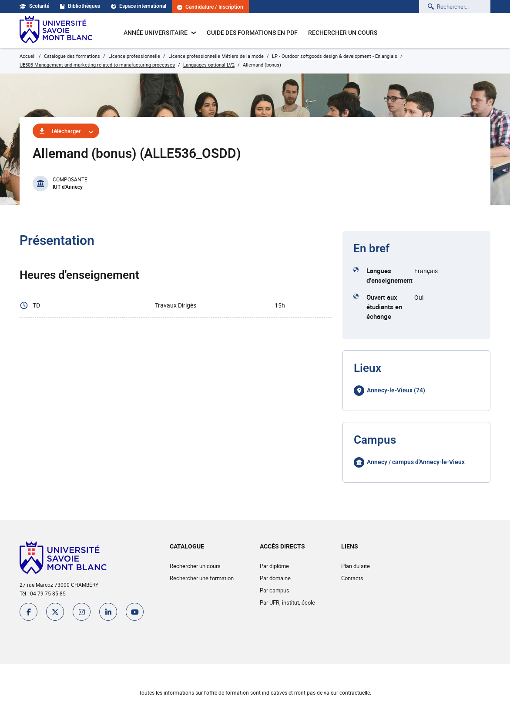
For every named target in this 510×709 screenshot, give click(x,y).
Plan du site (355, 566)
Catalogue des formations (72, 56)
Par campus (274, 590)
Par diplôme (274, 566)
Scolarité (34, 6)
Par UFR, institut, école (287, 602)
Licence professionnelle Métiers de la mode (216, 56)
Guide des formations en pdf (252, 32)
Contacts (352, 578)
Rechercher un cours (342, 32)
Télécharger (66, 131)
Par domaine (275, 578)
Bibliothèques (80, 6)
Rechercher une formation (202, 578)
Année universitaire (160, 32)
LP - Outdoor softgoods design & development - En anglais (334, 56)
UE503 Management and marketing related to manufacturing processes (97, 64)
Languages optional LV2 (209, 64)
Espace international (138, 6)
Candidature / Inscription (210, 7)
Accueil (28, 56)
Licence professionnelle (134, 56)
